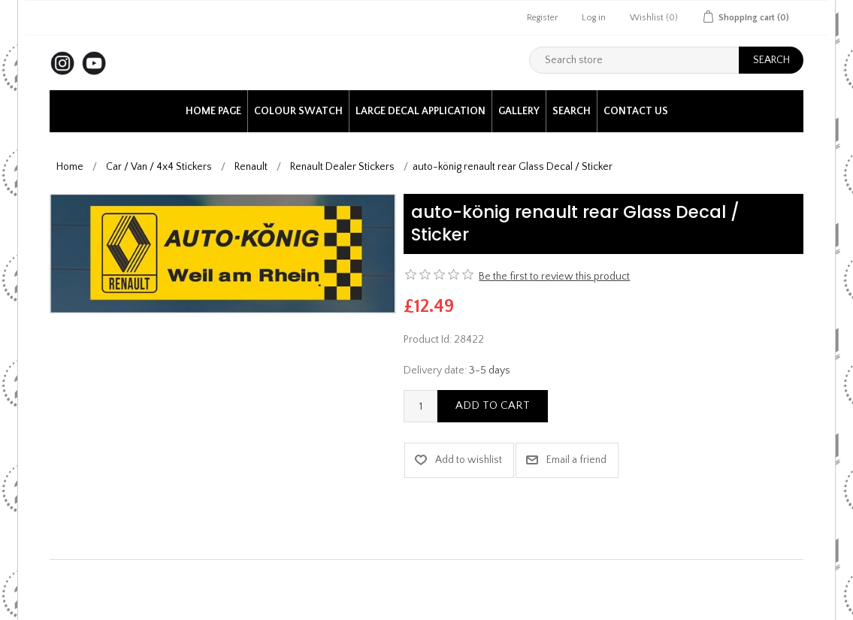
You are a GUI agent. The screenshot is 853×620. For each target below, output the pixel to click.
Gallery (519, 111)
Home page (213, 111)
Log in (594, 18)
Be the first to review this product (554, 277)
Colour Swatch (298, 111)
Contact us (635, 111)
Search (571, 111)
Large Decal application (420, 111)
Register (542, 18)
